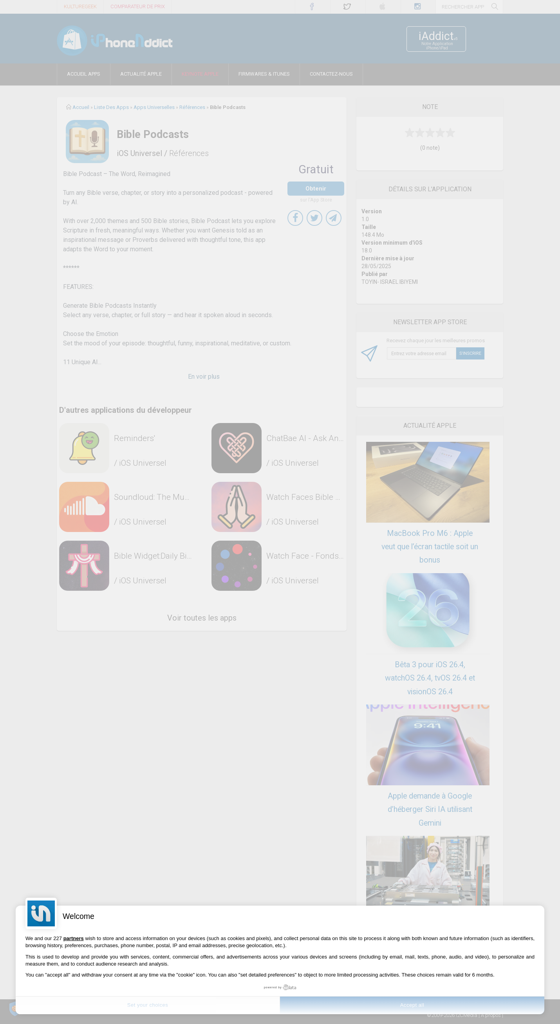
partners (73, 938)
